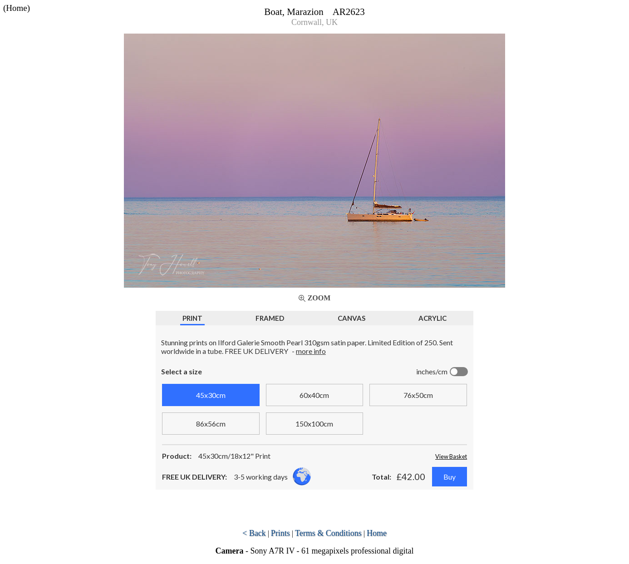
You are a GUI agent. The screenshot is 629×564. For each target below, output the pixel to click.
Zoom (319, 298)
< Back (254, 533)
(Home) (16, 8)
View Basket (451, 456)
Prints (280, 533)
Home (377, 533)
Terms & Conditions (328, 533)
